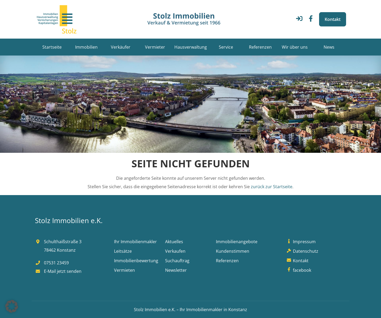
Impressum (300, 242)
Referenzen (260, 47)
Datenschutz (302, 251)
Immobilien (86, 47)
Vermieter (155, 47)
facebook (298, 270)
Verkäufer (120, 47)
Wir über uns (295, 47)
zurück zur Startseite (271, 187)
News (329, 47)
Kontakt (333, 19)
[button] (11, 306)
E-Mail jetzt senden (58, 271)
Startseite (52, 47)
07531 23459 (52, 263)
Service (226, 47)
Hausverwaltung (190, 47)
